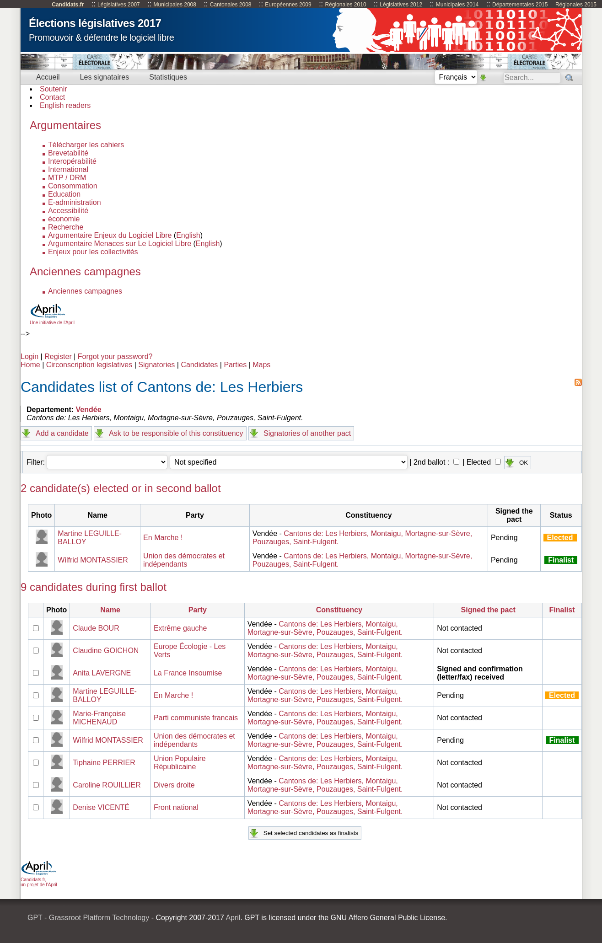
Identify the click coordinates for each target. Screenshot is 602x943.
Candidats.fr (68, 4)
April (233, 918)
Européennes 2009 (288, 4)
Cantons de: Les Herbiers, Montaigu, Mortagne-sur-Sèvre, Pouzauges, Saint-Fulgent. (325, 628)
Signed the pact (488, 610)
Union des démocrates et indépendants (184, 560)
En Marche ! (163, 537)
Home (30, 365)
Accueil (48, 77)
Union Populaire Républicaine (180, 763)
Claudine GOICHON (106, 650)
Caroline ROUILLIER (107, 785)
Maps (261, 365)
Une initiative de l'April (52, 320)
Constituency (339, 610)
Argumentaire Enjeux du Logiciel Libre (110, 235)
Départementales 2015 (520, 4)
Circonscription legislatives (89, 365)
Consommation (72, 186)
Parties (235, 365)
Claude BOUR (96, 628)
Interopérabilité (72, 161)
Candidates (199, 365)
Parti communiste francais (196, 718)
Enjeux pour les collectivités (93, 252)
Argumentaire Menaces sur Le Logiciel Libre (119, 243)
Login (29, 356)
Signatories (156, 365)
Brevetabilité (68, 153)
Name (110, 610)
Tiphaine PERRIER (104, 762)
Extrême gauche (180, 628)
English (188, 235)
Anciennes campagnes (85, 291)
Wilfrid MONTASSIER (93, 560)
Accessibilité (68, 210)
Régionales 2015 (576, 4)
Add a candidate (62, 433)
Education (64, 194)
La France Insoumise (188, 673)
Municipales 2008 (175, 4)
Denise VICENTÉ (101, 807)
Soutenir (53, 89)
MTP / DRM (67, 178)
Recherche (65, 227)
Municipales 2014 (457, 4)
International (68, 169)
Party (197, 610)
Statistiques (168, 77)
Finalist (562, 610)
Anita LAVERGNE (102, 673)
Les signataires (104, 77)
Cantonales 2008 (231, 4)
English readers (65, 105)
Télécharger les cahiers (86, 145)
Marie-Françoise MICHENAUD (99, 718)
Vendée (89, 409)
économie (64, 219)
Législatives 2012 (401, 4)
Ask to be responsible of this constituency (176, 433)
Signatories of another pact (307, 433)
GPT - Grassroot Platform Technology (88, 918)
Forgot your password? (115, 356)
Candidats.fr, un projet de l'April (39, 879)
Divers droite (174, 785)
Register (58, 356)
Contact (52, 97)
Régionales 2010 (345, 4)
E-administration (74, 202)
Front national (176, 807)
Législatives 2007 (118, 4)
